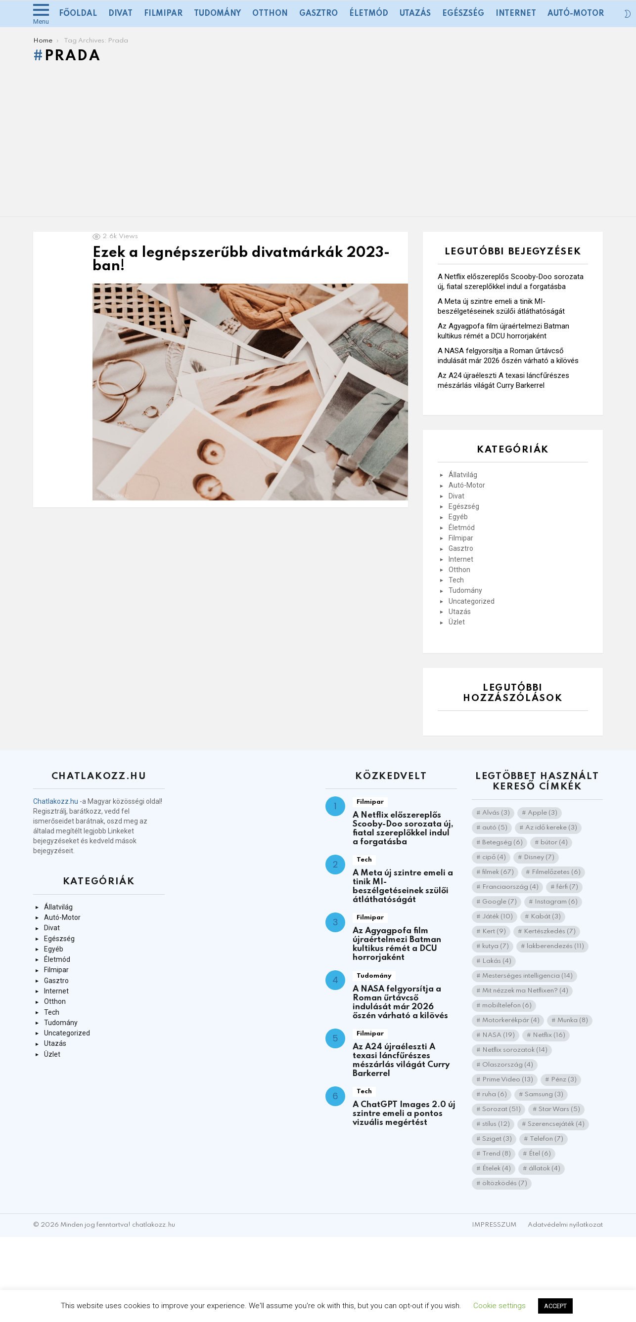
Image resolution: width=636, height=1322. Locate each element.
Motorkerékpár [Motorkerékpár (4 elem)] (511, 1020)
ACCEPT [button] (555, 1306)
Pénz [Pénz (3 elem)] (564, 1079)
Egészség (463, 14)
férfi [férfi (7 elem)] (567, 887)
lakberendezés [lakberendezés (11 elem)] (555, 946)
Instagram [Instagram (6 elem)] (556, 902)
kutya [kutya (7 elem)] (495, 946)
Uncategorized (472, 601)
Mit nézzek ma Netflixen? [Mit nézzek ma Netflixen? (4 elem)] (525, 991)
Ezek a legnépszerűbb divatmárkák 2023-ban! (241, 260)
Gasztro (318, 14)
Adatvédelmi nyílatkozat (565, 1225)
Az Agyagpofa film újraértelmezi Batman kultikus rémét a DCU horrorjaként (397, 944)
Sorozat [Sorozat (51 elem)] (501, 1109)
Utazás (415, 14)
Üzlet (457, 622)
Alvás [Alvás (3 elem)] (496, 813)
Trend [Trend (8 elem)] (496, 1154)
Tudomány (217, 14)
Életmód (368, 14)
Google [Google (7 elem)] (499, 902)
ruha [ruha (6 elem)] (494, 1094)
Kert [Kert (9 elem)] (494, 931)
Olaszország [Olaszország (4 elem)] (507, 1065)
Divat (120, 14)
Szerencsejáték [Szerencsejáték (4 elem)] (556, 1124)
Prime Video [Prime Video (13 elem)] (507, 1079)
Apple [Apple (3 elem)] (542, 813)
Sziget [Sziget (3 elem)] (497, 1139)
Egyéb (458, 517)
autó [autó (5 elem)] (494, 828)
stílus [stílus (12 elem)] (496, 1124)
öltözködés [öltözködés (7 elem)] (504, 1183)
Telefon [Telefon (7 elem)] (546, 1139)
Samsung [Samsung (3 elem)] (544, 1094)
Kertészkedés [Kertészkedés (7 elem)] (550, 931)
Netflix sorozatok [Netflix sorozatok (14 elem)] (514, 1050)
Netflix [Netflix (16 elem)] (549, 1035)
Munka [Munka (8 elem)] (572, 1020)
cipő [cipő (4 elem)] (494, 857)
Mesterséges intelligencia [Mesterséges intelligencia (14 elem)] (527, 976)
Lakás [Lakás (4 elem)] (496, 961)
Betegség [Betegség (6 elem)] (502, 842)
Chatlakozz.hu (55, 801)
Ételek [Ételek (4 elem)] (496, 1168)
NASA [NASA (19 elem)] (498, 1035)
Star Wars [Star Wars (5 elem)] (559, 1109)
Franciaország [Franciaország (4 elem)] (510, 887)
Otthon (270, 14)
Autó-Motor (575, 14)
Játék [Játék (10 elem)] (497, 916)
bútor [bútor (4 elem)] (554, 842)
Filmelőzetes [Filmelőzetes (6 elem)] (556, 872)
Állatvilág (463, 475)
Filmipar (163, 14)
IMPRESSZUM (494, 1225)
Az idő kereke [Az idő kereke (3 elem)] (551, 828)
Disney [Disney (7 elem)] (539, 857)
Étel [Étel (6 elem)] (540, 1154)
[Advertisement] (318, 143)
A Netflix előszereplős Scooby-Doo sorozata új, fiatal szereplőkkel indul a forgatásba (403, 828)
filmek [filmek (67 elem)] (498, 872)
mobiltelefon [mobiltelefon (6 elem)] (507, 1005)
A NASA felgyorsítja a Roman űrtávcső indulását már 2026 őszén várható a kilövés (400, 1002)
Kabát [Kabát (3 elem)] (546, 916)
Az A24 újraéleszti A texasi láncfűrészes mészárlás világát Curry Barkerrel (401, 1060)
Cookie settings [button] (499, 1305)
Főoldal (78, 14)
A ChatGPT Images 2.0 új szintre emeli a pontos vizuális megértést (404, 1114)
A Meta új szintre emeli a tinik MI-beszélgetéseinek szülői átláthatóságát (403, 886)
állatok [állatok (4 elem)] (544, 1168)
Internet (516, 14)
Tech (456, 580)
